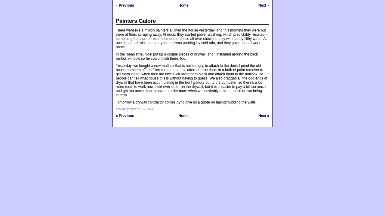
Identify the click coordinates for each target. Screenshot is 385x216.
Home (183, 5)
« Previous (125, 5)
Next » (263, 5)
